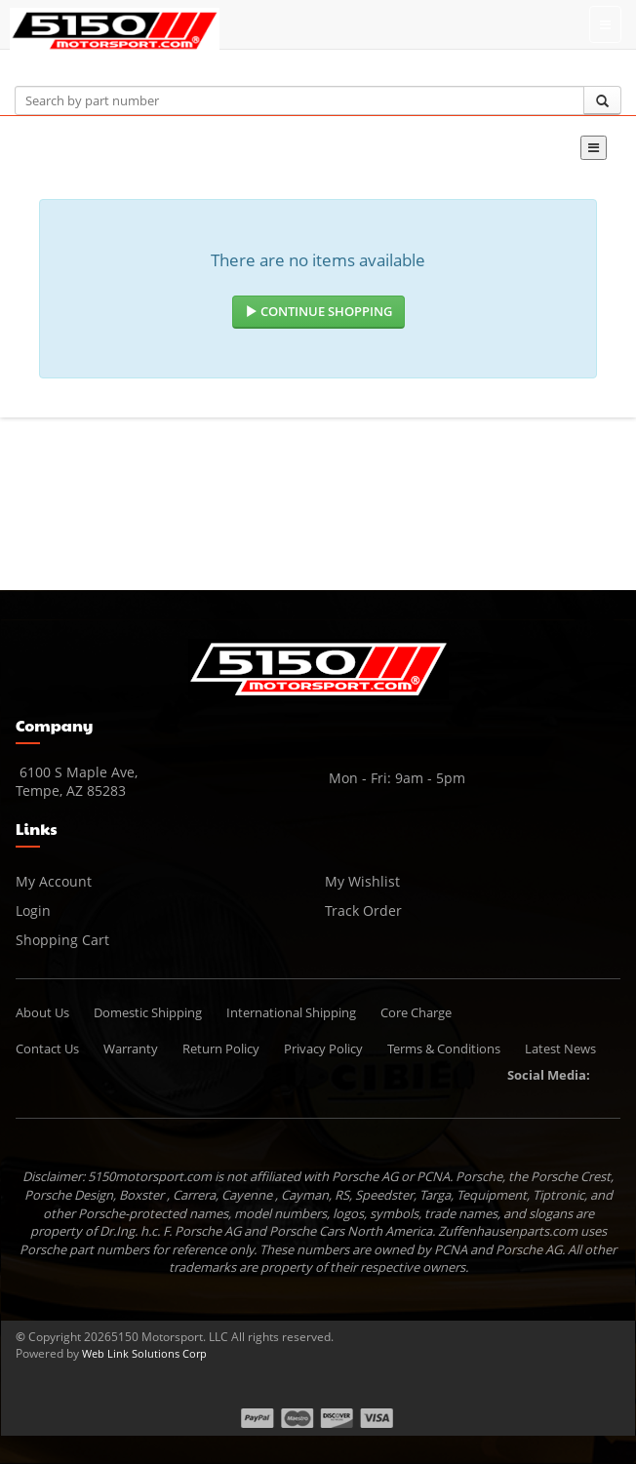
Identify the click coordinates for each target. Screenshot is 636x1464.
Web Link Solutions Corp (144, 1353)
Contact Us (47, 1048)
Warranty (130, 1048)
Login (33, 910)
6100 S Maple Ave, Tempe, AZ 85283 (77, 781)
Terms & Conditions (443, 1048)
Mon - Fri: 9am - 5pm (395, 778)
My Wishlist (362, 881)
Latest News (560, 1048)
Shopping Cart (62, 939)
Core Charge (416, 1012)
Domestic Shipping (148, 1012)
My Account (54, 881)
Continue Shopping (318, 311)
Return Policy (220, 1048)
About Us (42, 1012)
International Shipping (291, 1012)
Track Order (363, 910)
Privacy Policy (323, 1048)
